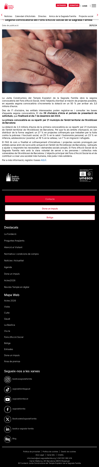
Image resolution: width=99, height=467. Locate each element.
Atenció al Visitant (13, 247)
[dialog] (94, 461)
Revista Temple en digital (16, 287)
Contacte (50, 199)
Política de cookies (51, 451)
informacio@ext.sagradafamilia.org (41, 458)
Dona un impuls (50, 208)
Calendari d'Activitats (25, 16)
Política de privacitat (31, 451)
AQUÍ (43, 160)
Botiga (50, 217)
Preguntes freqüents (14, 240)
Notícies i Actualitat (14, 260)
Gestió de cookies (68, 451)
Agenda (8, 267)
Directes (42, 16)
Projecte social (86, 16)
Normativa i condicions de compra (21, 253)
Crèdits (61, 455)
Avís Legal (40, 455)
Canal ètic (51, 455)
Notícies (8, 16)
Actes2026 (9, 280)
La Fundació (10, 234)
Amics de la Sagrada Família (62, 16)
